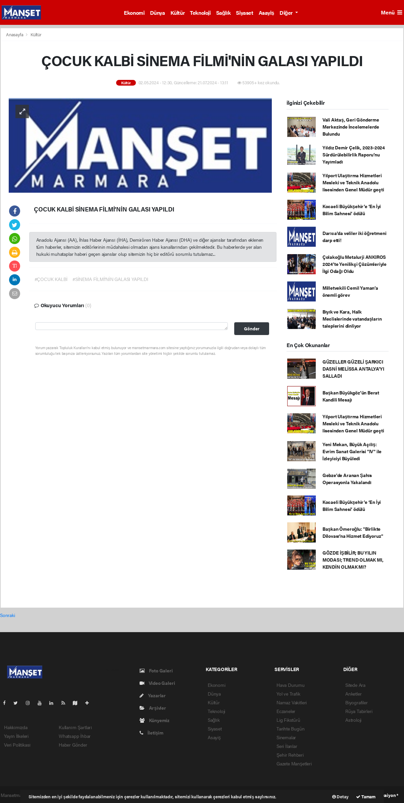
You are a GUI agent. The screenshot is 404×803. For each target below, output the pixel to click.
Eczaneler (285, 711)
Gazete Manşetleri (294, 763)
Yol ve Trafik (288, 693)
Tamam (365, 796)
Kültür (177, 12)
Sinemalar (286, 737)
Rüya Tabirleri (358, 711)
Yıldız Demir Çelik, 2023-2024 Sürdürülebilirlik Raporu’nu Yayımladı (353, 154)
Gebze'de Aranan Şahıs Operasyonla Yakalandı (347, 478)
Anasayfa (15, 34)
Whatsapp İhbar (75, 736)
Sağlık (223, 12)
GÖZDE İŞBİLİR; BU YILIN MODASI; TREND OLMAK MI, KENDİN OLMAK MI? (353, 559)
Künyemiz (154, 720)
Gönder (251, 329)
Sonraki (7, 615)
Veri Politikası (17, 744)
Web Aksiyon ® (384, 795)
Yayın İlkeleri (16, 736)
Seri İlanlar (286, 746)
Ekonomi (134, 12)
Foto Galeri (156, 670)
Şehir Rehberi (290, 754)
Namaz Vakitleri (291, 702)
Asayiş (266, 12)
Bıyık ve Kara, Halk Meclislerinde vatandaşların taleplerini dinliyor (352, 318)
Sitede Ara (355, 684)
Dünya (157, 12)
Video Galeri (157, 682)
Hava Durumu (290, 684)
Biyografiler (356, 702)
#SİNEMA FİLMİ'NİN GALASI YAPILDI (110, 279)
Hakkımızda (16, 727)
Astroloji (353, 719)
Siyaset (244, 12)
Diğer (287, 12)
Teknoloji (200, 12)
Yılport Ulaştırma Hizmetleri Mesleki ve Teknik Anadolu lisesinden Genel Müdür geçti (353, 182)
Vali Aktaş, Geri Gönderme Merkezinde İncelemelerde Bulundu (350, 126)
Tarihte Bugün (290, 728)
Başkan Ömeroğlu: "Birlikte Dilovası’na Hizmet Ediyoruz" (352, 532)
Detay (340, 796)
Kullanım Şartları (75, 727)
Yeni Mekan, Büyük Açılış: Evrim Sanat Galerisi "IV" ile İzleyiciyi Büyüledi (352, 451)
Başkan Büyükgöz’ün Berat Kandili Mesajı (350, 396)
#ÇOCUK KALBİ (51, 279)
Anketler (353, 693)
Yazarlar (153, 695)
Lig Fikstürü (288, 719)
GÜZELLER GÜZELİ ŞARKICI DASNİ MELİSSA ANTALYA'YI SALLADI (353, 368)
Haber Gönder (73, 744)
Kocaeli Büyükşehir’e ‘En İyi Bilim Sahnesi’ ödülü (351, 210)
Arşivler (153, 707)
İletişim (151, 732)
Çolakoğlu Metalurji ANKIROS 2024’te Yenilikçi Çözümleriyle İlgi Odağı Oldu (354, 263)
